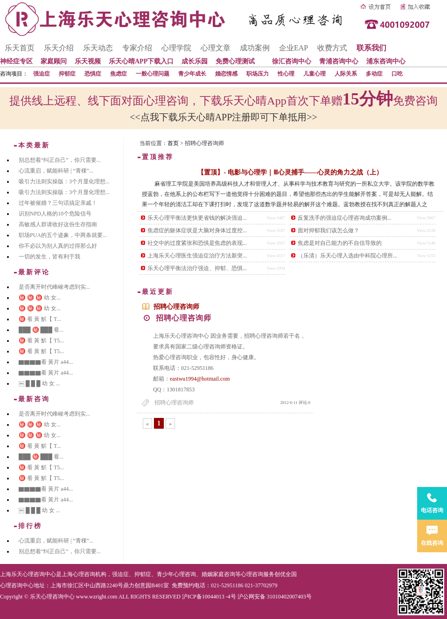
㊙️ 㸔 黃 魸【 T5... (41, 340)
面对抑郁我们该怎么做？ (328, 230)
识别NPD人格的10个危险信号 (55, 213)
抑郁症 (67, 73)
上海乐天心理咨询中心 (28, 574)
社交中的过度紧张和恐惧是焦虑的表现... (197, 243)
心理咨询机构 (89, 574)
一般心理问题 (152, 73)
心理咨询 (252, 574)
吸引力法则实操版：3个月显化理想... (64, 181)
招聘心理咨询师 (176, 306)
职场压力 (257, 73)
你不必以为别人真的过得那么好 (58, 246)
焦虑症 (118, 73)
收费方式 (332, 48)
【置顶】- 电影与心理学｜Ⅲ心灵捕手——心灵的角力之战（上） (289, 172)
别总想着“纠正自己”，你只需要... (60, 160)
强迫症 (41, 73)
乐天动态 (98, 48)
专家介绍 (137, 48)
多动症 (374, 73)
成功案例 (255, 48)
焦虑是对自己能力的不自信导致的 (340, 243)
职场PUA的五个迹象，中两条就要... (63, 235)
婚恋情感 (226, 73)
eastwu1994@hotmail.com (200, 379)
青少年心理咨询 (176, 574)
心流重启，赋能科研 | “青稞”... (56, 170)
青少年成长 (192, 73)
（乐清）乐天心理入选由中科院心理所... (347, 255)
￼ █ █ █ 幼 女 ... (39, 383)
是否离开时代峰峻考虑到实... (54, 287)
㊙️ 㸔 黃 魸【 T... (40, 319)
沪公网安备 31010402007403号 (274, 596)
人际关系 (346, 73)
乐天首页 (20, 48)
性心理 (286, 73)
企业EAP (293, 48)
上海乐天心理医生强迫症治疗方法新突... (197, 255)
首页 (173, 143)
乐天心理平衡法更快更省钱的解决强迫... (197, 218)
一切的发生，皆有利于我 (49, 256)
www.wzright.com (97, 596)
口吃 (397, 73)
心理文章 (215, 48)
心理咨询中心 (17, 585)
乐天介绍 (59, 48)
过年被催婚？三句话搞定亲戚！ (58, 203)
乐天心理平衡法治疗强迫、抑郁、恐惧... (197, 268)
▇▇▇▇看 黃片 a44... (46, 362)
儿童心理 (314, 73)
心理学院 (176, 48)
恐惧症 (92, 73)
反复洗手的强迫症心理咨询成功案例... (344, 218)
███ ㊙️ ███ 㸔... (41, 330)
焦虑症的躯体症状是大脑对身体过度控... (197, 230)
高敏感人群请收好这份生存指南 (58, 224)
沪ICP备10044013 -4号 (209, 596)
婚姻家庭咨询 (218, 574)
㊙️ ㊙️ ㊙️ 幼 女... (40, 297)
